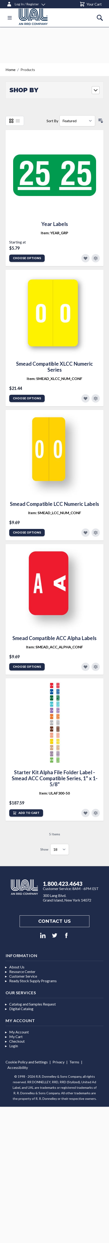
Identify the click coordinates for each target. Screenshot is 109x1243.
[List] (18, 121)
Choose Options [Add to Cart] (27, 258)
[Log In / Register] (25, 3)
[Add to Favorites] (85, 258)
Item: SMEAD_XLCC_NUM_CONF (54, 378)
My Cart (16, 1036)
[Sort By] (77, 120)
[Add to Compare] (95, 258)
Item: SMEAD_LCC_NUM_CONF (54, 512)
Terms (74, 1062)
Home (10, 69)
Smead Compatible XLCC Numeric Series (54, 367)
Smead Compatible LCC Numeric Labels (54, 504)
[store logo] (38, 16)
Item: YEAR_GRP (54, 233)
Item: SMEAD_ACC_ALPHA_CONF (54, 647)
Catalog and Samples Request (32, 1004)
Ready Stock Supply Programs (33, 981)
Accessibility (17, 1067)
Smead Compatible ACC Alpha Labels (54, 638)
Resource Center (22, 971)
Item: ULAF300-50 (54, 793)
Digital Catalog (21, 1008)
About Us (16, 967)
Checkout (17, 1041)
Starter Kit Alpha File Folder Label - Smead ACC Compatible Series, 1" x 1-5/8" (54, 778)
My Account (19, 1032)
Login (13, 1046)
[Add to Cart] (26, 813)
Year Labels (54, 224)
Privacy (59, 1062)
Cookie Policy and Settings (27, 1062)
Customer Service (23, 976)
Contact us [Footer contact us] (54, 921)
